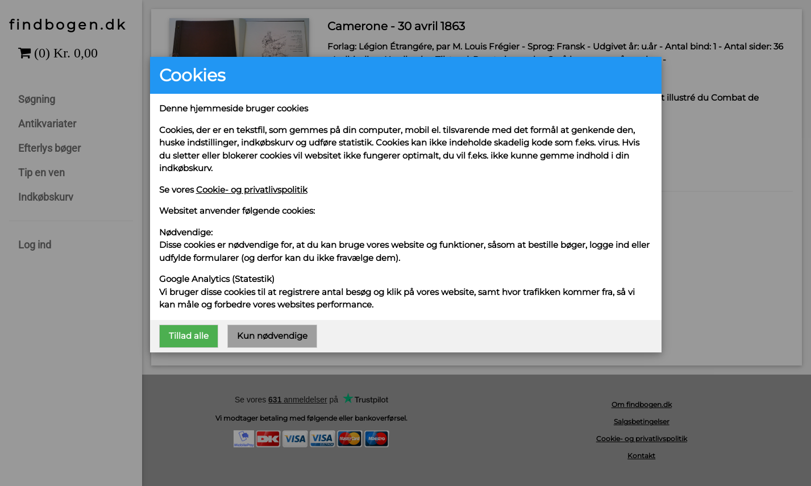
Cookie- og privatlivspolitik (251, 189)
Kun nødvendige (272, 335)
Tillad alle (189, 335)
